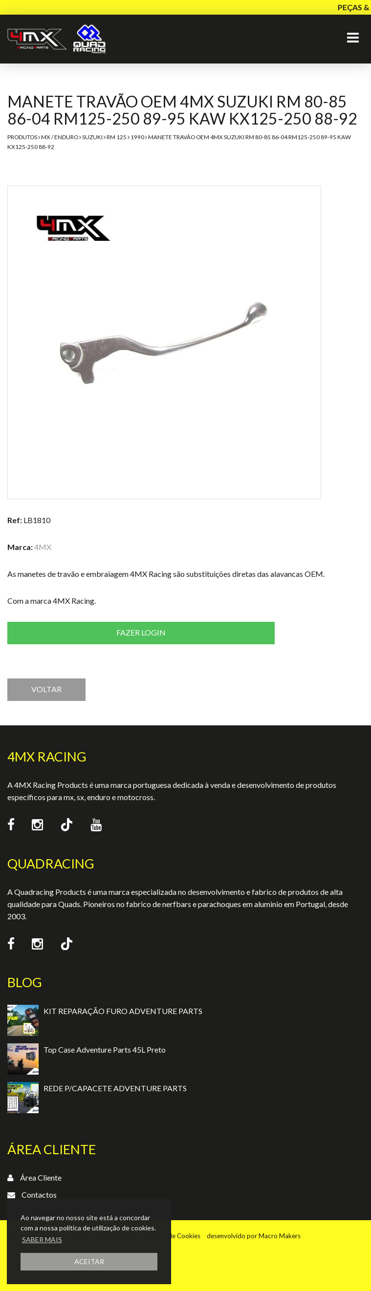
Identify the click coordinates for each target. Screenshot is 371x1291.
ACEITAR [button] (89, 1261)
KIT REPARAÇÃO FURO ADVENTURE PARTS (123, 1011)
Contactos (39, 1194)
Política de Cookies (172, 1236)
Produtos (22, 137)
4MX (42, 546)
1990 (137, 137)
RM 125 (117, 137)
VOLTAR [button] (46, 689)
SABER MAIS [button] (42, 1239)
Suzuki (92, 137)
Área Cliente (41, 1177)
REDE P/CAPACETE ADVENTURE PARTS (115, 1088)
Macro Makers (280, 1236)
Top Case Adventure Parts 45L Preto (105, 1049)
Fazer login (141, 632)
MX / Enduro (59, 137)
